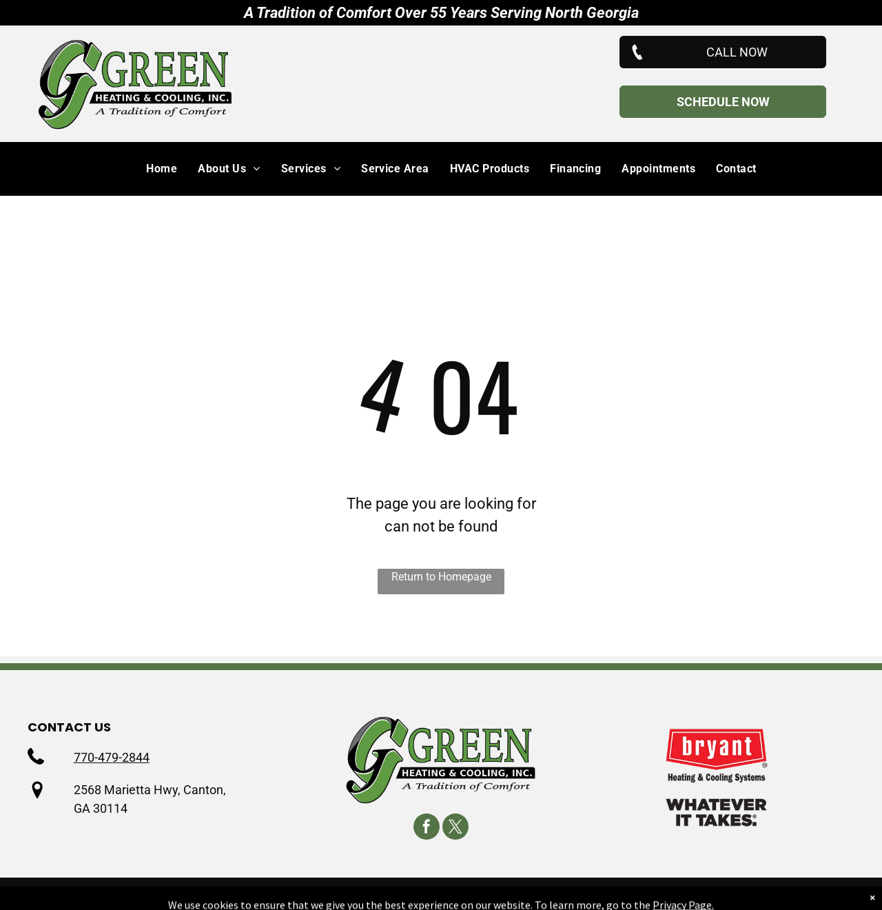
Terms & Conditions (515, 894)
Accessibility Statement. (641, 894)
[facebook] (426, 828)
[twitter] (455, 828)
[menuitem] (151, 169)
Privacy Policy (418, 894)
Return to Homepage (441, 576)
